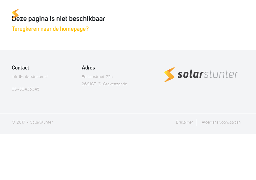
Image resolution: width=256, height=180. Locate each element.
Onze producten (88, 14)
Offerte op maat (160, 14)
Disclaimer (184, 122)
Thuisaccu (124, 14)
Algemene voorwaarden (221, 122)
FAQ (188, 14)
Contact (232, 14)
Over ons (208, 14)
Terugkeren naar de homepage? (50, 29)
